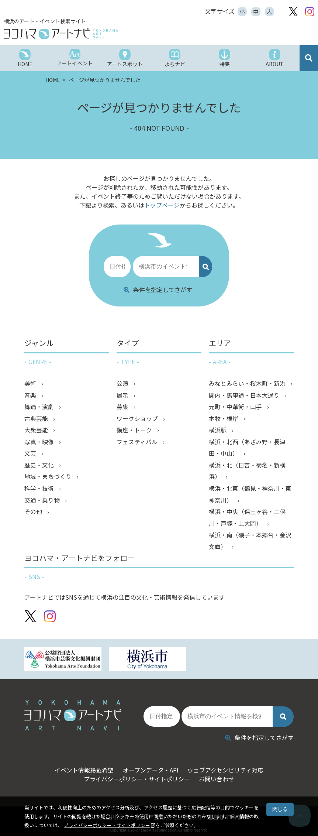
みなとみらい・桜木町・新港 (248, 383)
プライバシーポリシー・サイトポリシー (107, 825)
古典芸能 (36, 418)
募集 (123, 406)
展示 (123, 395)
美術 (31, 383)
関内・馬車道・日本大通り (245, 395)
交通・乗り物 (42, 501)
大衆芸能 (36, 430)
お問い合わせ (218, 776)
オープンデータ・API (150, 767)
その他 (34, 513)
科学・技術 (39, 489)
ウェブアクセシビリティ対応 (228, 767)
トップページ (162, 205)
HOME (53, 79)
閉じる (280, 809)
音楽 (31, 395)
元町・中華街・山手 (236, 406)
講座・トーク (135, 430)
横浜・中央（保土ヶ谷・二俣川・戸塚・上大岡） (247, 519)
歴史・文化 (39, 466)
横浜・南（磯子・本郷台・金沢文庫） (250, 542)
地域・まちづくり (48, 477)
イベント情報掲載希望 (81, 767)
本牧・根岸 (224, 418)
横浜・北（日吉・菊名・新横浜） (247, 472)
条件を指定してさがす (158, 289)
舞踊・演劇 (39, 406)
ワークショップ (138, 418)
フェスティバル (138, 442)
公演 (123, 383)
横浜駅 (218, 430)
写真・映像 (39, 442)
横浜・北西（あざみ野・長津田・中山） (247, 448)
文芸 (31, 454)
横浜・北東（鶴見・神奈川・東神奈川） (250, 495)
